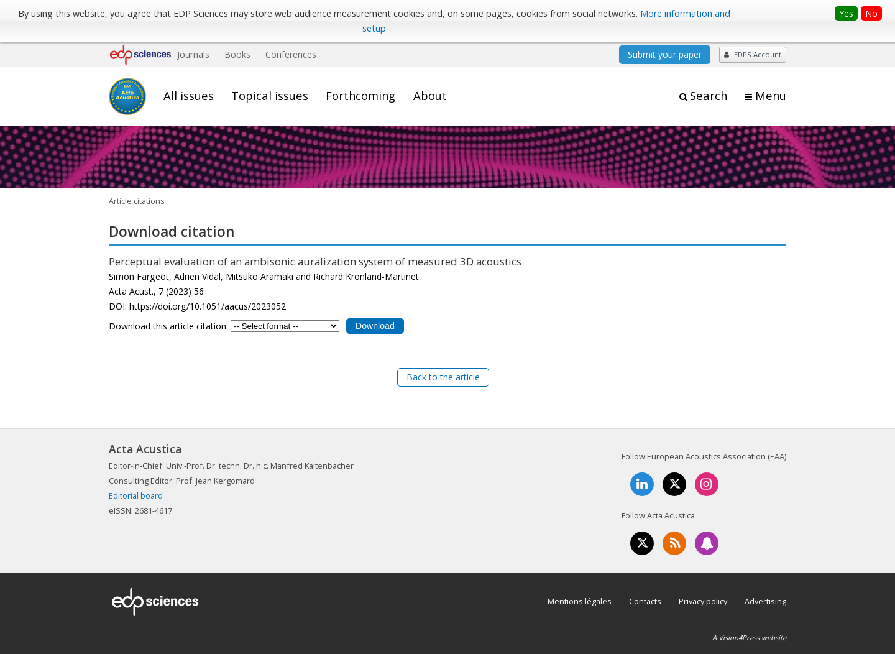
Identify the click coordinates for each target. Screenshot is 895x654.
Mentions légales (580, 601)
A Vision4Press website (749, 637)
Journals (193, 54)
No (871, 13)
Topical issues (269, 95)
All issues (188, 95)
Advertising (765, 601)
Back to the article (443, 377)
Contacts (645, 601)
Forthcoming (360, 95)
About (430, 95)
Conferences (290, 54)
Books (237, 54)
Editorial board (136, 495)
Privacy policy (703, 601)
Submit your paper (665, 54)
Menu (770, 95)
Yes (846, 13)
